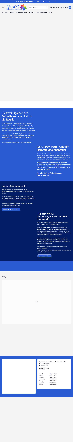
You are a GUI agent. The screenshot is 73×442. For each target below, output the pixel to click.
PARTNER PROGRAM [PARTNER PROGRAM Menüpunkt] (21, 12)
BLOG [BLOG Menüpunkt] (50, 12)
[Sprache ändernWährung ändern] (55, 7)
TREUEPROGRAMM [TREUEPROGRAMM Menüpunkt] (42, 12)
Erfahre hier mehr (44, 256)
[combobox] (38, 7)
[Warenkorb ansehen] (70, 7)
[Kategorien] (3, 7)
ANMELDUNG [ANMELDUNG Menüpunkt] (32, 12)
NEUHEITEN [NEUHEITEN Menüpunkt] (5, 12)
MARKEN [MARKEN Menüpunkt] (12, 12)
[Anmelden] (64, 7)
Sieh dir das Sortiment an (11, 209)
